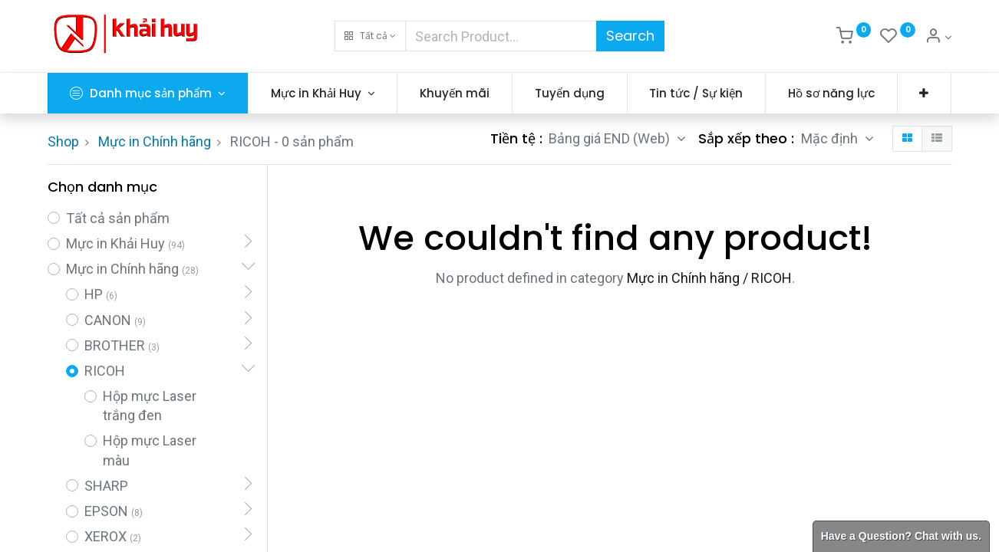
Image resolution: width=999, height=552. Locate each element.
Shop (63, 141)
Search (630, 35)
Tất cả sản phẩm (118, 218)
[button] (370, 36)
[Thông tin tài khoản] (938, 37)
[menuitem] (454, 93)
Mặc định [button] (831, 138)
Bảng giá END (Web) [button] (611, 138)
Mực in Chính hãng (154, 141)
